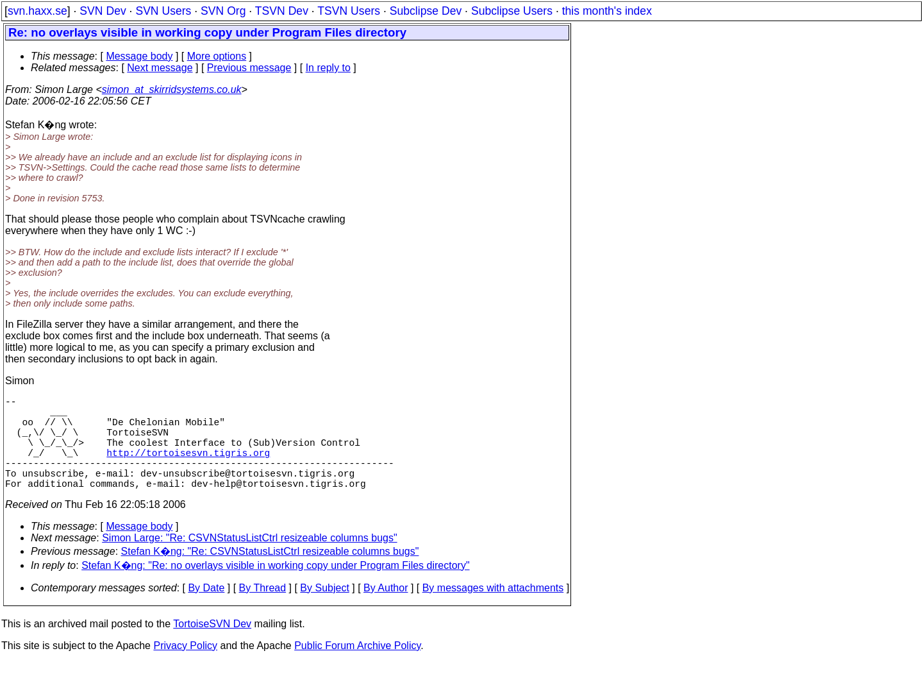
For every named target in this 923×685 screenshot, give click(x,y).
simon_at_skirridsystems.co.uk (172, 89)
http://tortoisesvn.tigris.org (188, 467)
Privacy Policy (185, 668)
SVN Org (223, 10)
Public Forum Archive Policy (357, 668)
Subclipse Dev (426, 10)
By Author (385, 610)
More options (217, 56)
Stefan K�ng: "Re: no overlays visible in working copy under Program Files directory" (275, 588)
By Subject (324, 610)
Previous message (249, 67)
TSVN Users (348, 10)
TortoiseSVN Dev (212, 646)
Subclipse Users (512, 10)
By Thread (263, 610)
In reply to (328, 67)
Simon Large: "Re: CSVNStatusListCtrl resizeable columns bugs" (249, 560)
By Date (206, 610)
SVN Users (163, 10)
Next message (159, 67)
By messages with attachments (493, 610)
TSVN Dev (281, 10)
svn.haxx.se (37, 10)
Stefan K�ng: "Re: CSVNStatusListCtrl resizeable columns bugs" (270, 574)
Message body (139, 56)
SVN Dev (102, 10)
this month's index (607, 10)
